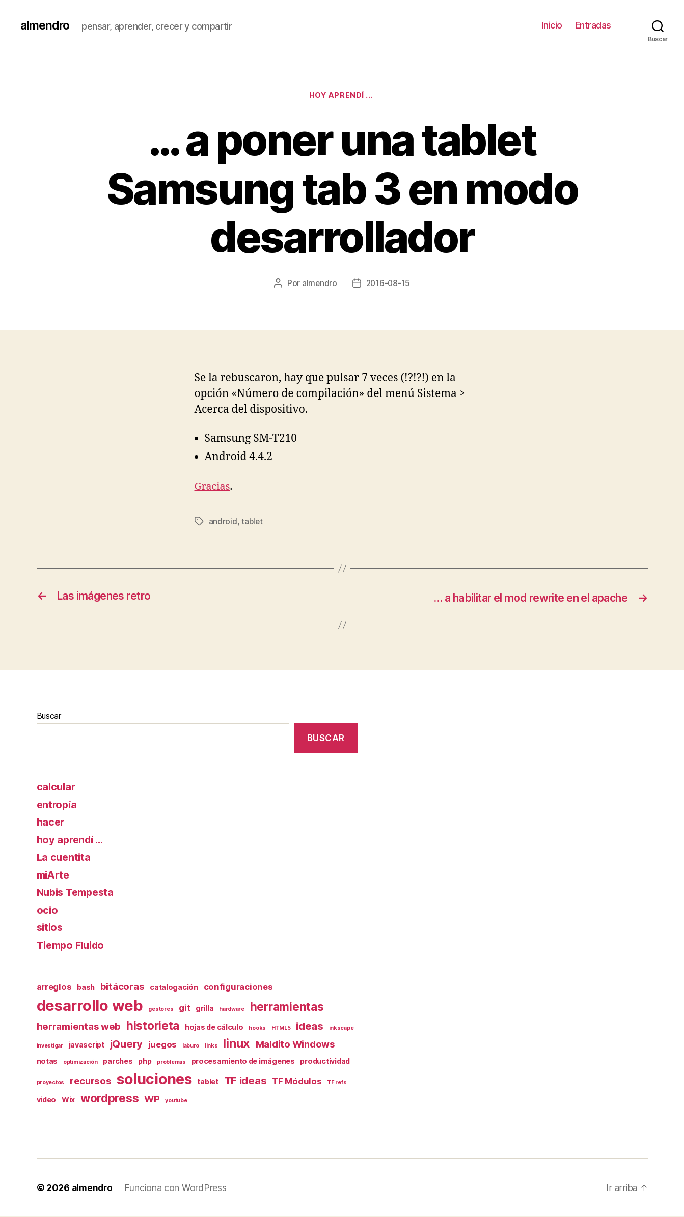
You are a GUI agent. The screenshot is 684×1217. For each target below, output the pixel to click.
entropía (58, 804)
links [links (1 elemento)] (211, 1045)
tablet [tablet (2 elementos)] (207, 1081)
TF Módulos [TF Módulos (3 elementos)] (296, 1081)
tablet (252, 522)
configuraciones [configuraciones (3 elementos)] (238, 987)
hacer (51, 822)
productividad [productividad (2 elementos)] (325, 1061)
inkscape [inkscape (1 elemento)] (341, 1028)
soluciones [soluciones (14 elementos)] (154, 1079)
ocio (48, 909)
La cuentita (65, 857)
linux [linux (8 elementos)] (236, 1043)
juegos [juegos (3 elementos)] (162, 1044)
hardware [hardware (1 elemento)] (231, 1009)
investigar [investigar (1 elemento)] (50, 1045)
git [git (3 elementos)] (184, 1008)
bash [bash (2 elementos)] (86, 987)
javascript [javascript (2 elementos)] (86, 1044)
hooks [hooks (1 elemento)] (257, 1028)
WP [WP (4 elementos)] (151, 1100)
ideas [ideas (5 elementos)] (309, 1026)
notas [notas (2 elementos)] (47, 1061)
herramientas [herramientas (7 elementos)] (287, 1006)
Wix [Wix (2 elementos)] (68, 1100)
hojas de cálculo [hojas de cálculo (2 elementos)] (214, 1027)
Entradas (593, 25)
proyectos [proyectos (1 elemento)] (51, 1082)
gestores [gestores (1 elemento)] (160, 1009)
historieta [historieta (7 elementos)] (152, 1025)
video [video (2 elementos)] (47, 1100)
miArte (54, 874)
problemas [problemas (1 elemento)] (171, 1062)
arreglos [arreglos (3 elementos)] (54, 987)
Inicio (552, 25)
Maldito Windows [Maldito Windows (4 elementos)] (295, 1044)
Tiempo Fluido (74, 945)
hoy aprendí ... (342, 96)
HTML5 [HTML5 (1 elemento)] (281, 1028)
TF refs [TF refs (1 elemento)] (336, 1082)
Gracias (214, 487)
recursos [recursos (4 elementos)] (91, 1081)
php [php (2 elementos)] (144, 1061)
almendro (46, 25)
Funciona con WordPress (177, 1188)
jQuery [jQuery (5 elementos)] (126, 1043)
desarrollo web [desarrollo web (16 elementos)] (90, 1005)
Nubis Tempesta (78, 892)
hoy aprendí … (72, 839)
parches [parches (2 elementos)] (117, 1061)
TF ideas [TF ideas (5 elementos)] (245, 1080)
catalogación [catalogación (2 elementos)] (174, 987)
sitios (51, 927)
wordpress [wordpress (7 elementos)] (109, 1099)
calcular (57, 787)
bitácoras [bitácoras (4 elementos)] (122, 987)
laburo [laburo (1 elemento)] (190, 1045)
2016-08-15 (388, 284)
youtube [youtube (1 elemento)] (176, 1101)
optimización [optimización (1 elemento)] (80, 1062)
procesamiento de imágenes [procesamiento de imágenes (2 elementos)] (243, 1061)
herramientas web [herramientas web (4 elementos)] (79, 1026)
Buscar (49, 716)
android (223, 522)
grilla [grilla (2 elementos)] (204, 1008)
